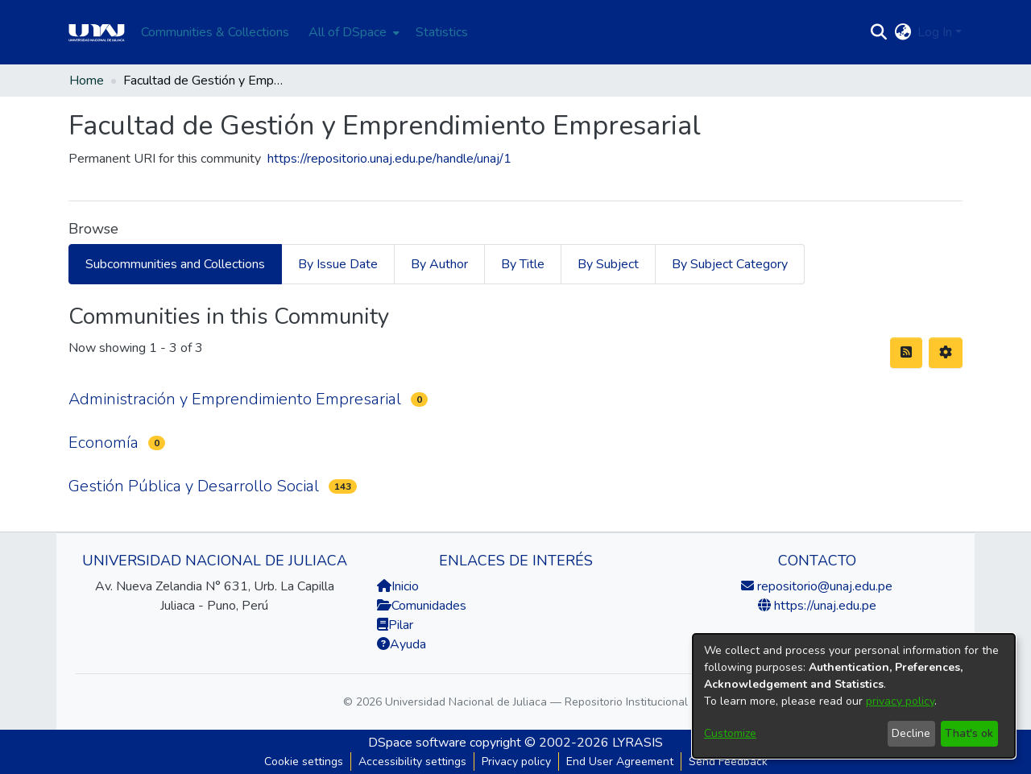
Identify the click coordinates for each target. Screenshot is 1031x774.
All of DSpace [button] (347, 32)
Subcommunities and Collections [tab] (175, 264)
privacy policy (900, 701)
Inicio (398, 586)
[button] (878, 32)
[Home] (96, 32)
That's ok (969, 733)
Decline (911, 733)
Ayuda (401, 644)
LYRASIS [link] (637, 742)
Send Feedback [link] (728, 761)
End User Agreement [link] (619, 761)
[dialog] (854, 696)
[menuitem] (352, 32)
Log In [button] (936, 32)
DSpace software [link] (417, 742)
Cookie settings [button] (303, 761)
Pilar (400, 625)
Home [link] (86, 80)
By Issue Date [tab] (338, 264)
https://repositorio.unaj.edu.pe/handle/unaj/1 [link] (389, 159)
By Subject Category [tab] (730, 264)
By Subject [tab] (608, 264)
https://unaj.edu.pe (823, 606)
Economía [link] (103, 442)
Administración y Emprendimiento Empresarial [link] (234, 399)
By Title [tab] (522, 264)
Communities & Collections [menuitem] (215, 32)
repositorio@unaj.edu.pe (823, 586)
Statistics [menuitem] (442, 32)
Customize (730, 733)
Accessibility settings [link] (412, 761)
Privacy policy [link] (516, 761)
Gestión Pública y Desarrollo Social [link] (193, 486)
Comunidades (421, 606)
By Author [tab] (439, 264)
